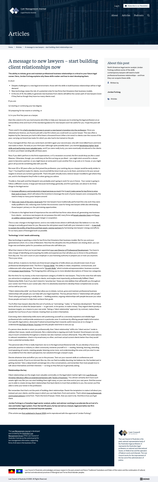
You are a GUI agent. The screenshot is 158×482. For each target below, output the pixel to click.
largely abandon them (82, 215)
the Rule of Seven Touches (30, 324)
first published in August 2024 (34, 413)
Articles (126, 15)
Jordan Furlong (113, 92)
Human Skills (49, 265)
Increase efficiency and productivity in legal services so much (36, 191)
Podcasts (139, 15)
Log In (117, 6)
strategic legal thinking (21, 271)
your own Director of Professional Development (69, 250)
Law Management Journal (21, 431)
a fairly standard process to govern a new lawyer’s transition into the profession (54, 130)
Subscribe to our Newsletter (136, 6)
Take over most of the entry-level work (27, 202)
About (114, 15)
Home (10, 47)
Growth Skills (50, 268)
